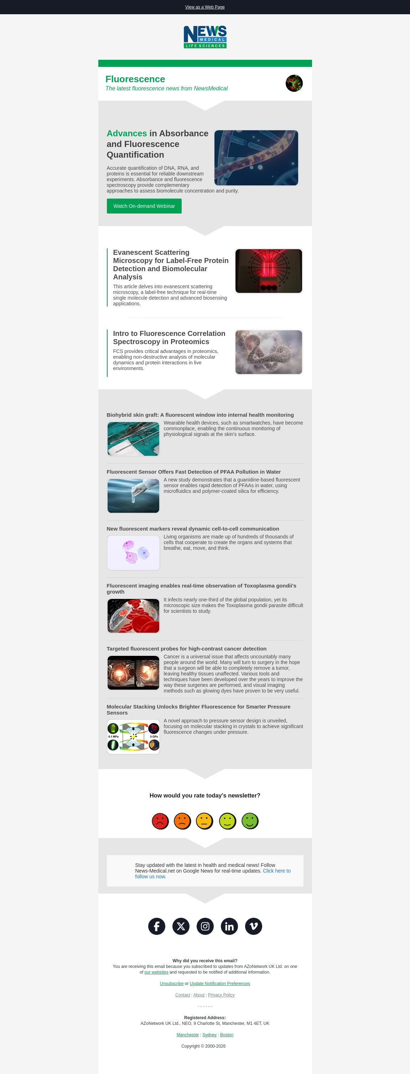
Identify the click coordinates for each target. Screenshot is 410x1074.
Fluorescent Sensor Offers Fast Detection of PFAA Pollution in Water (194, 472)
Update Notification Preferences (220, 983)
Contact (182, 995)
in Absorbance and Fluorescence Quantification (158, 143)
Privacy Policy (221, 995)
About (198, 995)
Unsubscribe (172, 983)
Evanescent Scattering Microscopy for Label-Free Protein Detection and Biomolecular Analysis (171, 264)
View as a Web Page (205, 7)
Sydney (209, 1034)
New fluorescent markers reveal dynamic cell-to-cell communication (193, 529)
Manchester (188, 1034)
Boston (226, 1034)
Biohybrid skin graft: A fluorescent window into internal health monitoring (200, 415)
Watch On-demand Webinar (144, 206)
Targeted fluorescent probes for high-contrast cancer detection (187, 649)
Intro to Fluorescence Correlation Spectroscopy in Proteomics (169, 338)
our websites (156, 972)
